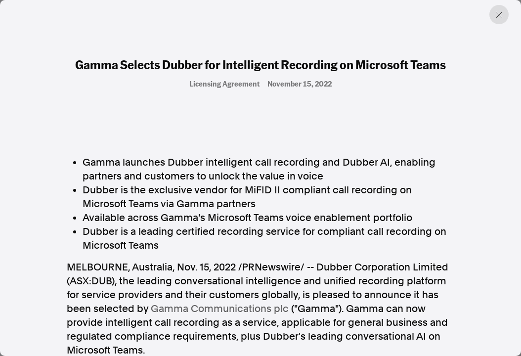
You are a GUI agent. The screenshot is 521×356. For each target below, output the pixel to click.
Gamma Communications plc (220, 308)
